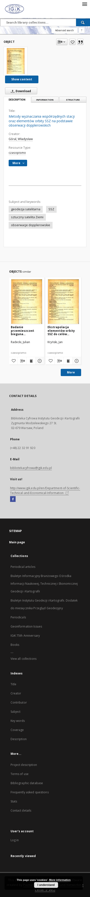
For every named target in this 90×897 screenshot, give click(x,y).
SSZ (51, 209)
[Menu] (84, 4)
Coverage (17, 730)
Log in (15, 840)
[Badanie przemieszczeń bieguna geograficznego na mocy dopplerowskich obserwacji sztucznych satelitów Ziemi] (26, 301)
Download (20, 91)
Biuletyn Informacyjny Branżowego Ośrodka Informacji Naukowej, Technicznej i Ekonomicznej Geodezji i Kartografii (44, 583)
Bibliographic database (27, 783)
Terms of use (20, 774)
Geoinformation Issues (26, 626)
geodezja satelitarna (25, 209)
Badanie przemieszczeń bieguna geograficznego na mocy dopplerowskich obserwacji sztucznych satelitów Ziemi (25, 330)
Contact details (21, 810)
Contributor (19, 702)
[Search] (83, 22)
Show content (21, 79)
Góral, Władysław (21, 139)
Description (19, 739)
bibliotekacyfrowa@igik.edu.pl (31, 468)
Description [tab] (17, 99)
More (71, 372)
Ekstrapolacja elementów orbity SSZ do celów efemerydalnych (61, 330)
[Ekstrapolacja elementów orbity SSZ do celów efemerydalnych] (63, 301)
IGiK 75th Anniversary (25, 636)
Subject (16, 712)
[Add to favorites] (72, 42)
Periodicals (18, 617)
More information (60, 879)
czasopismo (17, 153)
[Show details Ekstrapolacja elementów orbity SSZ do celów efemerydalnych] (76, 361)
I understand (46, 885)
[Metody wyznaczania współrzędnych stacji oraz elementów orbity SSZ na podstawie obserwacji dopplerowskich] (15, 61)
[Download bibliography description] (22, 361)
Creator (16, 693)
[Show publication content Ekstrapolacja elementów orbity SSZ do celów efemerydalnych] (68, 361)
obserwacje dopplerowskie (30, 225)
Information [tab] (45, 99)
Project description (24, 765)
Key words (18, 721)
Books (15, 645)
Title (14, 684)
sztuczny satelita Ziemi (27, 217)
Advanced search (64, 30)
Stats (14, 801)
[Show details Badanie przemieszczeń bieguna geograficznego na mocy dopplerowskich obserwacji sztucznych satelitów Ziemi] (39, 361)
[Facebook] (13, 499)
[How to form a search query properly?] (81, 30)
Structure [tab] (73, 99)
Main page (17, 542)
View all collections (23, 659)
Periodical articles (23, 567)
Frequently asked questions (30, 792)
